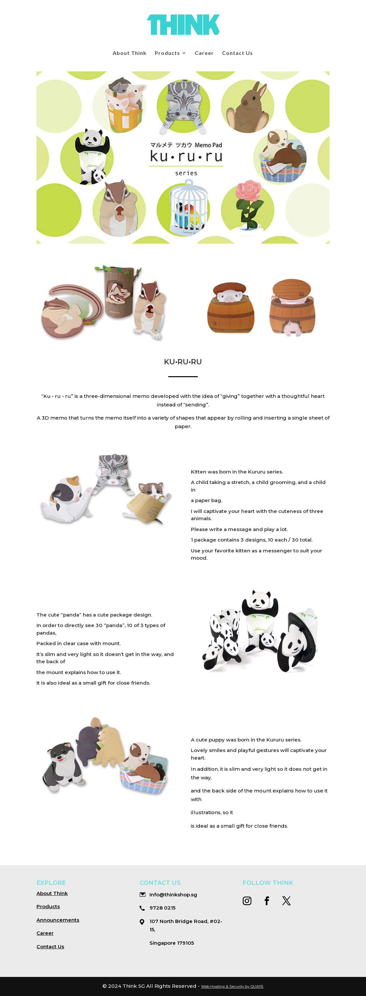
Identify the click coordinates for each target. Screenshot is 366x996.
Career (204, 53)
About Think (130, 53)
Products (167, 53)
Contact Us (237, 53)
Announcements (57, 920)
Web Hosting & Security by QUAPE (232, 986)
